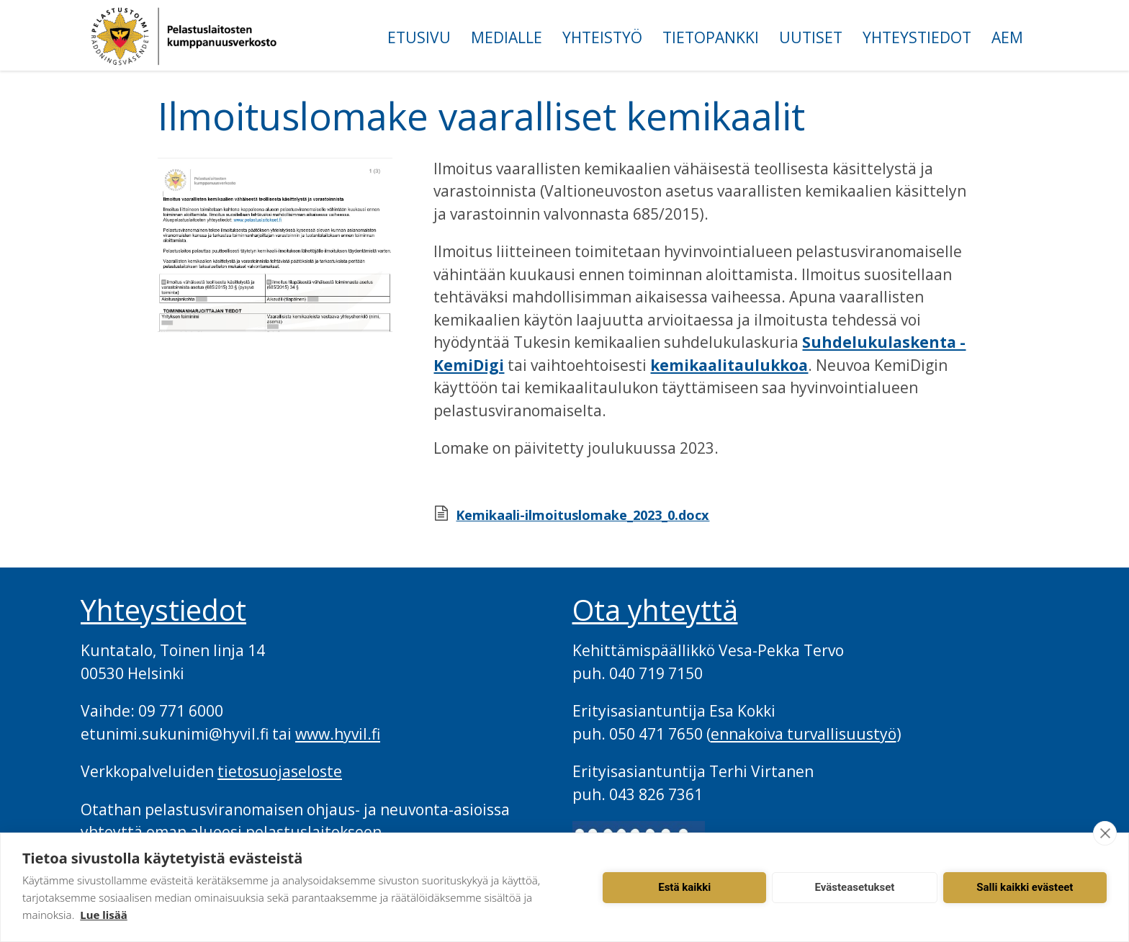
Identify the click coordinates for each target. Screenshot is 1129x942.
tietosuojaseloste (279, 771)
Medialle (506, 37)
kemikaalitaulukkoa (729, 365)
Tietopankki (710, 37)
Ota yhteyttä (655, 610)
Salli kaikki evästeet (1024, 887)
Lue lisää (103, 914)
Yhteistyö (602, 37)
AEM (1007, 37)
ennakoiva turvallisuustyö (803, 734)
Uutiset (810, 37)
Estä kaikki (684, 887)
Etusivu (419, 37)
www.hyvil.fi (337, 734)
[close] (1105, 833)
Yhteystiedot (917, 37)
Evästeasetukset (855, 887)
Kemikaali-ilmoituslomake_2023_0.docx (582, 515)
